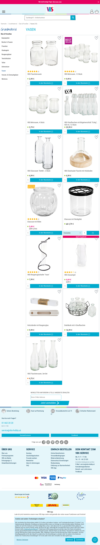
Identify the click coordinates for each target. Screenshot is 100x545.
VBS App (53, 468)
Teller (3, 63)
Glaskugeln (5, 50)
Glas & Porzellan (23, 24)
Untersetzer (5, 67)
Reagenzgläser (6, 54)
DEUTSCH (50, 525)
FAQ (27, 465)
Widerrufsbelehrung (57, 458)
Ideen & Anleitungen (33, 463)
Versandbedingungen (58, 456)
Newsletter (29, 461)
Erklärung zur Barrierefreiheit (60, 465)
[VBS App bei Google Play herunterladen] (43, 519)
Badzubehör (6, 38)
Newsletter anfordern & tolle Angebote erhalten (50, 393)
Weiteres (4, 79)
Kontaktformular (25, 435)
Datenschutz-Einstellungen (59, 461)
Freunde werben (31, 458)
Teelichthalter (6, 58)
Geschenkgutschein (32, 456)
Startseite (4, 24)
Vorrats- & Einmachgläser (10, 75)
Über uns (4, 453)
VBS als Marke (6, 458)
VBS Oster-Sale (57, 2)
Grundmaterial (12, 24)
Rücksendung (55, 463)
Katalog (28, 453)
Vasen (4, 71)
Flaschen (5, 46)
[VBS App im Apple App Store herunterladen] (57, 519)
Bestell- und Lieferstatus (83, 469)
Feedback (74, 435)
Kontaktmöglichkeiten (82, 467)
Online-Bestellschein (57, 453)
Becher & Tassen (7, 42)
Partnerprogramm (7, 456)
